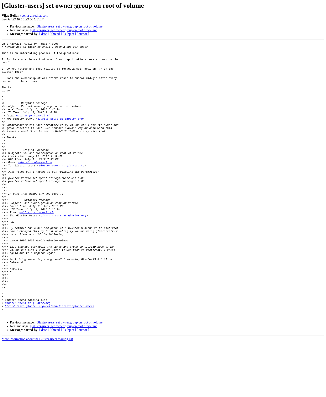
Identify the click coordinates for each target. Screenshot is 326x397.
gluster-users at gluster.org (60, 134)
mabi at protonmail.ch (33, 130)
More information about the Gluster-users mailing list (37, 393)
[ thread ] (55, 34)
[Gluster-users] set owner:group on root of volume (69, 26)
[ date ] (44, 34)
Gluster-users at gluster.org (27, 355)
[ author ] (83, 34)
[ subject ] (69, 34)
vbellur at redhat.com (34, 15)
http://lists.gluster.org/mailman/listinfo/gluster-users (49, 359)
